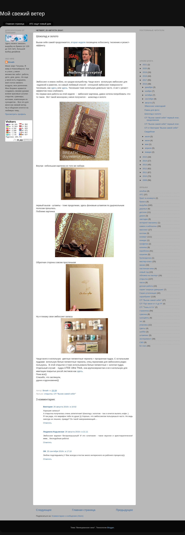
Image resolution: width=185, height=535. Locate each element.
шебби (142, 332)
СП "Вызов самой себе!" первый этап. (161, 124)
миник (142, 265)
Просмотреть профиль (15, 114)
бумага (142, 202)
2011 (145, 172)
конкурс (143, 240)
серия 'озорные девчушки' (151, 289)
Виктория (48, 407)
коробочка (144, 251)
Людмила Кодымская (53, 432)
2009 (145, 180)
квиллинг (143, 230)
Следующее (44, 509)
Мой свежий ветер (22, 14)
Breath (11, 62)
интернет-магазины (148, 223)
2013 (145, 164)
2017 (145, 80)
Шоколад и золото (152, 114)
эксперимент (145, 339)
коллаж (142, 233)
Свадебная (149, 132)
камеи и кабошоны (148, 226)
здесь (54, 88)
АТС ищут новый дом (40, 23)
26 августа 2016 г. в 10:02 (64, 407)
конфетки (143, 244)
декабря (149, 87)
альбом (142, 191)
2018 (145, 76)
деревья (143, 209)
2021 (145, 65)
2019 (145, 72)
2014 (145, 161)
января (148, 152)
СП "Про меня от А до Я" (150, 304)
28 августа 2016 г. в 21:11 (76, 432)
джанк (142, 216)
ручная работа (146, 286)
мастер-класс (145, 261)
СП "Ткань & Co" (146, 307)
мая (147, 144)
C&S (141, 342)
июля (147, 136)
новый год (144, 272)
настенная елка (146, 268)
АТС (141, 194)
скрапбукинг (144, 297)
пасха (142, 282)
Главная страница (15, 23)
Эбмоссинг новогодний (154, 106)
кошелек (143, 254)
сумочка (143, 314)
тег (140, 321)
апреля (148, 148)
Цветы (142, 328)
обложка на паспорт (148, 275)
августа (148, 103)
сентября (149, 99)
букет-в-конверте (147, 198)
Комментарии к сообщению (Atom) (67, 516)
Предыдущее (124, 509)
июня (147, 140)
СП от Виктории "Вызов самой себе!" (161, 128)
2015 (145, 157)
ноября (148, 91)
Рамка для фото (151, 110)
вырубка (143, 205)
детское (143, 212)
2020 (145, 68)
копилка (143, 247)
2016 (145, 84)
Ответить (47, 423)
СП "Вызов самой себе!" (65, 394)
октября (149, 95)
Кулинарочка (145, 258)
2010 (145, 176)
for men (142, 346)
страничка (144, 311)
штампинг (143, 335)
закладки (143, 219)
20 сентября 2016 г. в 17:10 (59, 451)
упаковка (143, 325)
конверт (143, 237)
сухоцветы (144, 318)
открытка (48, 394)
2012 (145, 168)
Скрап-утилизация (147, 293)
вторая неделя (78, 42)
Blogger (110, 527)
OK (44, 451)
